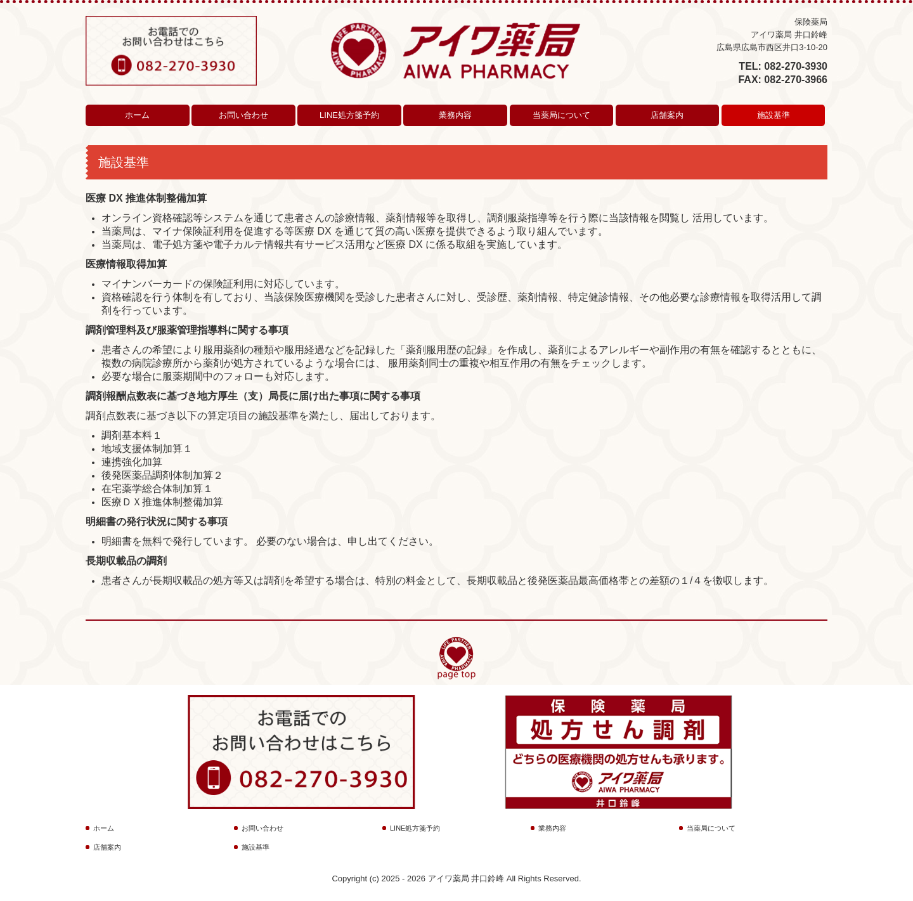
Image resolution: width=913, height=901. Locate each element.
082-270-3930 (795, 66)
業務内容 (455, 115)
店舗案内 (667, 115)
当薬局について (561, 115)
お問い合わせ (243, 115)
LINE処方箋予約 (349, 115)
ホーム (137, 115)
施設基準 (773, 115)
